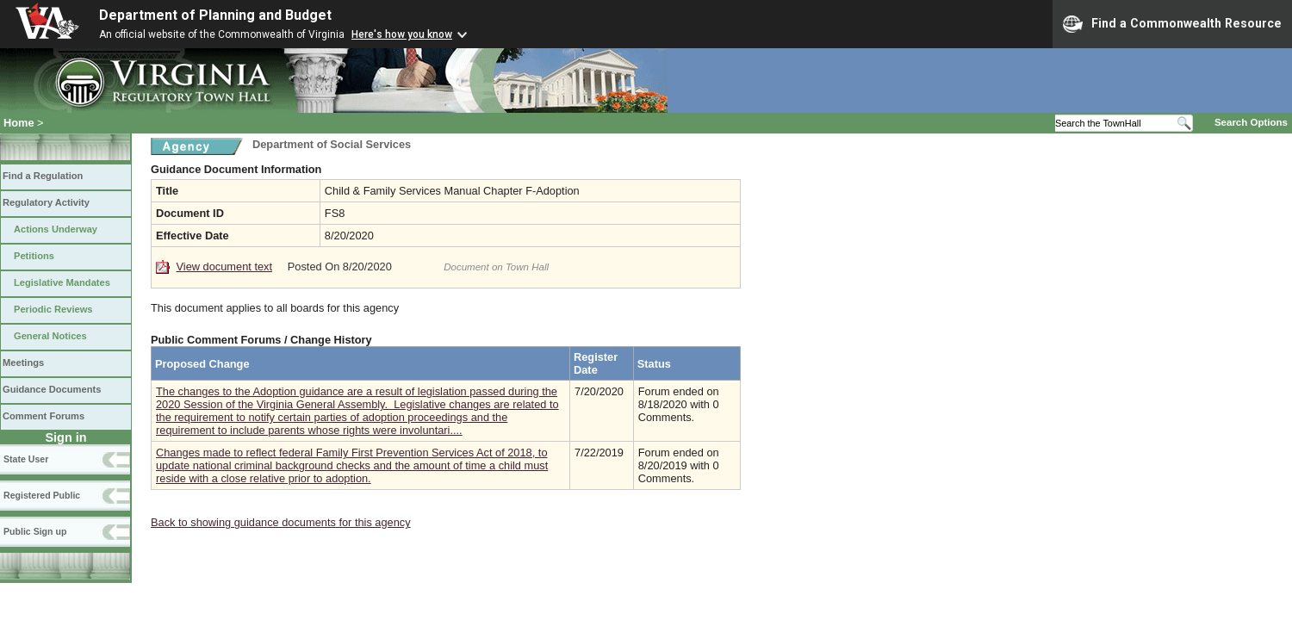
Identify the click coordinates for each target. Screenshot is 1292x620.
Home (18, 122)
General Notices (50, 336)
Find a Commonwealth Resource (1172, 24)
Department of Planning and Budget (215, 15)
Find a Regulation (43, 175)
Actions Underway (55, 229)
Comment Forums (43, 416)
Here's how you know (401, 34)
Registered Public (41, 495)
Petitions (34, 256)
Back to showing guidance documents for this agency (281, 522)
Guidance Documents (52, 389)
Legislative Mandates (62, 282)
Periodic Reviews (53, 309)
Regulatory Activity (46, 202)
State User (25, 459)
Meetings (23, 362)
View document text (224, 266)
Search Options (1251, 122)
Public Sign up (34, 531)
